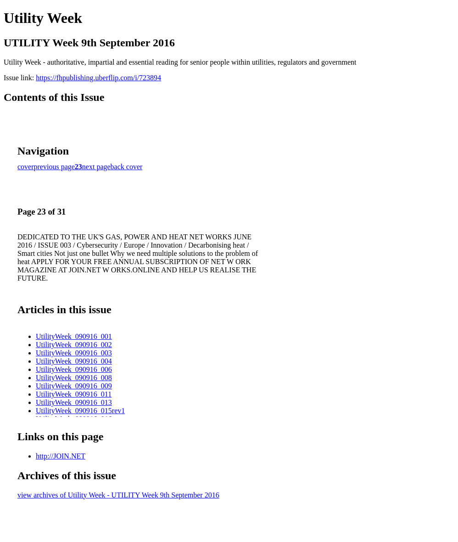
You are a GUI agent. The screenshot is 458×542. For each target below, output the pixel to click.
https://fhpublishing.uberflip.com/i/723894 (98, 78)
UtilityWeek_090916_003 (74, 353)
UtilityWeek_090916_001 (74, 336)
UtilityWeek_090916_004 (74, 361)
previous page (54, 167)
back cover (127, 167)
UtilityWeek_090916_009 (74, 386)
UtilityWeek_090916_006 (74, 369)
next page (96, 167)
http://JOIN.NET (60, 456)
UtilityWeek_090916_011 (74, 394)
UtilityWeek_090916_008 (74, 378)
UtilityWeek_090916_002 (74, 344)
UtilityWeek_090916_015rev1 (80, 411)
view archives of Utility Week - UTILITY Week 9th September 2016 (118, 495)
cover (25, 167)
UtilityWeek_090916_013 (74, 402)
